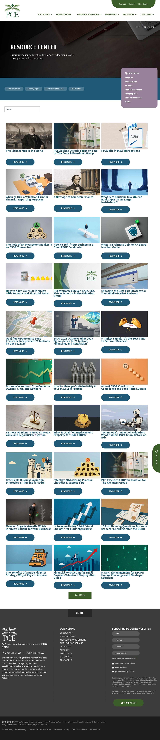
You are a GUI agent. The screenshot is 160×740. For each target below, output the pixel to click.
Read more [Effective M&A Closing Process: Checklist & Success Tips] (68, 491)
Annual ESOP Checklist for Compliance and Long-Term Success (123, 387)
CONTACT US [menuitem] (66, 660)
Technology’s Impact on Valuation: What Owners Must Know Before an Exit (123, 435)
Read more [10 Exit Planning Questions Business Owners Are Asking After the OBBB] (115, 537)
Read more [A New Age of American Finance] (68, 208)
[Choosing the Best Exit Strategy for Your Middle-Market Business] (124, 276)
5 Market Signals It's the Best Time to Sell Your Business (123, 340)
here (152, 693)
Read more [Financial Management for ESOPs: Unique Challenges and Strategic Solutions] (115, 585)
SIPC (6, 647)
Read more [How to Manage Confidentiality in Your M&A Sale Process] (68, 397)
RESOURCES (128, 14)
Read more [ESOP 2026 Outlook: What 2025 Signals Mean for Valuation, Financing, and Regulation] (68, 351)
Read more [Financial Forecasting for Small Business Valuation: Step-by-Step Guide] (68, 585)
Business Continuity (62, 729)
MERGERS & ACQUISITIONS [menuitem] (73, 639)
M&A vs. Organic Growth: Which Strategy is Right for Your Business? (28, 527)
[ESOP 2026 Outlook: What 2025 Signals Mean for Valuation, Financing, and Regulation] (77, 324)
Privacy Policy (125, 686)
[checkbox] (124, 666)
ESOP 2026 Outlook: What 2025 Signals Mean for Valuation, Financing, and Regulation (73, 341)
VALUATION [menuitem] (65, 646)
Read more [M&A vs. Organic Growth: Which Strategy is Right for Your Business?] (20, 537)
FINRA (44, 644)
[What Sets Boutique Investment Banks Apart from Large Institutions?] (124, 182)
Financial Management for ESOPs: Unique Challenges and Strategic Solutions (122, 575)
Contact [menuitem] (122, 4)
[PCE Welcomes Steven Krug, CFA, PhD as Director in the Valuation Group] (77, 276)
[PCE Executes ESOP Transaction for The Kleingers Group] (124, 465)
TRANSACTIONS (63, 14)
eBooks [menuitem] (128, 85)
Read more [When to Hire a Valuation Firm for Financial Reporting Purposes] (20, 208)
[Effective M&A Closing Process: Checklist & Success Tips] (77, 465)
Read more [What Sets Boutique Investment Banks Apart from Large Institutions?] (115, 209)
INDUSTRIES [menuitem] (66, 653)
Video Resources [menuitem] (133, 97)
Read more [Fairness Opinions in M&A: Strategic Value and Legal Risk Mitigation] (20, 443)
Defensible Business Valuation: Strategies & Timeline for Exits (25, 481)
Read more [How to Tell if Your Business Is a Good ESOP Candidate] (68, 256)
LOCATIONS (146, 14)
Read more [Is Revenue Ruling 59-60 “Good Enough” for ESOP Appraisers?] (68, 537)
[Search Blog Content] (22, 109)
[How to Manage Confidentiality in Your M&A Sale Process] (77, 371)
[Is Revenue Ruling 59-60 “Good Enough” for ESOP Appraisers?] (77, 512)
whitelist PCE (131, 691)
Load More (80, 595)
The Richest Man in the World (24, 150)
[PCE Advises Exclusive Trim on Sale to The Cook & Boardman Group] (77, 136)
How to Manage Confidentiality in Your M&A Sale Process (75, 387)
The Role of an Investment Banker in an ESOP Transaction (29, 246)
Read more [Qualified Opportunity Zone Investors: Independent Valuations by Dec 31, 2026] (20, 351)
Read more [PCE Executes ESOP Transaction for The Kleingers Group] (115, 491)
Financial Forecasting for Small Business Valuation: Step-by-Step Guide (74, 575)
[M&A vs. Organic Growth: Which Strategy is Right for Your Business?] (29, 512)
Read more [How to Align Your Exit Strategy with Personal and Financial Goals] (20, 302)
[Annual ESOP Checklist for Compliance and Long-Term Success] (124, 371)
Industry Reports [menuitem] (133, 89)
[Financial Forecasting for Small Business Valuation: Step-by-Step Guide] (77, 558)
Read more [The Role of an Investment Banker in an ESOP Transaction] (20, 256)
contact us (156, 458)
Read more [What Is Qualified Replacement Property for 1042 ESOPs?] (68, 443)
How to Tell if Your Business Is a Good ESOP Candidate (74, 246)
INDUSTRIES (111, 14)
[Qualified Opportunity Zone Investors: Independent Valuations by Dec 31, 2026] (29, 324)
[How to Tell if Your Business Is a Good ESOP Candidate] (77, 230)
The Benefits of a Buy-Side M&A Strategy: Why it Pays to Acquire (26, 574)
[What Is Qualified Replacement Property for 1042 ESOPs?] (77, 418)
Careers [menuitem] (131, 4)
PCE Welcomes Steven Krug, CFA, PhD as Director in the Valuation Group (74, 293)
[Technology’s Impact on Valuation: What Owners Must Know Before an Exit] (124, 418)
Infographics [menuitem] (131, 93)
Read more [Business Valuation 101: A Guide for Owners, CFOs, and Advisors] (20, 397)
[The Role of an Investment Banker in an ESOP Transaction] (29, 230)
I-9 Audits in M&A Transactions (120, 150)
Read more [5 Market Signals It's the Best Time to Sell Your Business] (115, 349)
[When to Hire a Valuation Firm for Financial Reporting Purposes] (29, 182)
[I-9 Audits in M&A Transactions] (124, 136)
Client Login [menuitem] (143, 4)
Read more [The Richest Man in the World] (20, 162)
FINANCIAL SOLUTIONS (88, 14)
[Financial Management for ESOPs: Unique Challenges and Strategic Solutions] (124, 558)
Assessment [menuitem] (131, 81)
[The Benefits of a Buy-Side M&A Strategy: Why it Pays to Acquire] (29, 558)
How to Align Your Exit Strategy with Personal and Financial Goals (27, 292)
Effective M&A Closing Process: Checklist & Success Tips (73, 481)
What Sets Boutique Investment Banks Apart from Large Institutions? (121, 199)
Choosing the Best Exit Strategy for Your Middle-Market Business (123, 292)
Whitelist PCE (95, 729)
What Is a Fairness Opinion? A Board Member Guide (123, 246)
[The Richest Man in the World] (29, 136)
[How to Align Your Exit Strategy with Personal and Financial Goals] (29, 276)
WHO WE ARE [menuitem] (66, 633)
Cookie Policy (20, 729)
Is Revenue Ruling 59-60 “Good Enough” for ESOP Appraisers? (73, 527)
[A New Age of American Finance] (77, 182)
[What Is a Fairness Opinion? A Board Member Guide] (124, 230)
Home (137, 27)
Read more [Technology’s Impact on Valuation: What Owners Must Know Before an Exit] (115, 445)
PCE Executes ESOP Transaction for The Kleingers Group (123, 481)
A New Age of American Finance (73, 197)
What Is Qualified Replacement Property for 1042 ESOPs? (73, 434)
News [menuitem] (127, 101)
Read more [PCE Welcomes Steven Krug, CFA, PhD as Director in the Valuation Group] (68, 303)
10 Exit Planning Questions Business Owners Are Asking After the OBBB (124, 527)
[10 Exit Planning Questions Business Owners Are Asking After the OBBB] (124, 512)
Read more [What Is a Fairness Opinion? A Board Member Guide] (115, 256)
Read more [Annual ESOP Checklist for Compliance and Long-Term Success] (115, 397)
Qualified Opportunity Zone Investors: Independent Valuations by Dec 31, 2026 (28, 341)
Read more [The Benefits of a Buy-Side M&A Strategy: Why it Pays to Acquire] (20, 583)
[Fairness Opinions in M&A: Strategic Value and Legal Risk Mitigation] (29, 418)
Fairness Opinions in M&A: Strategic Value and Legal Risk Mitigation (28, 434)
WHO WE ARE (44, 14)
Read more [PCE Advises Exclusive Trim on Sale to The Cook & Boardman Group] (68, 162)
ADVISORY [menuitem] (65, 649)
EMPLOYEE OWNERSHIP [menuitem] (71, 643)
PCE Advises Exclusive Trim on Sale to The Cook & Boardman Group (75, 152)
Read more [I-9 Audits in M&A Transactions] (115, 162)
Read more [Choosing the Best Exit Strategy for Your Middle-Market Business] (115, 302)
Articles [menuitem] (129, 77)
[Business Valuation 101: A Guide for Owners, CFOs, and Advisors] (29, 371)
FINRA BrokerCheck (80, 729)
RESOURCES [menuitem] (66, 656)
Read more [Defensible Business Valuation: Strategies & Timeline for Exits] (20, 491)
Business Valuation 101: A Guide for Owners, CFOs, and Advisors (28, 387)
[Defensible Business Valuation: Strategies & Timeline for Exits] (29, 465)
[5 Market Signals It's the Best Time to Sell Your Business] (124, 324)
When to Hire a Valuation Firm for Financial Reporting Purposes (27, 198)
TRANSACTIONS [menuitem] (67, 636)
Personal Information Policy (40, 729)
